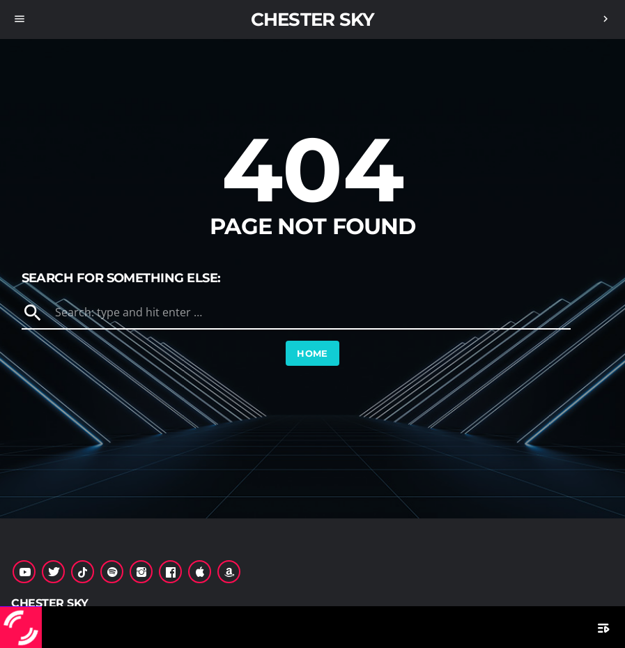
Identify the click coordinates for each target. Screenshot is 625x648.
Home (312, 353)
